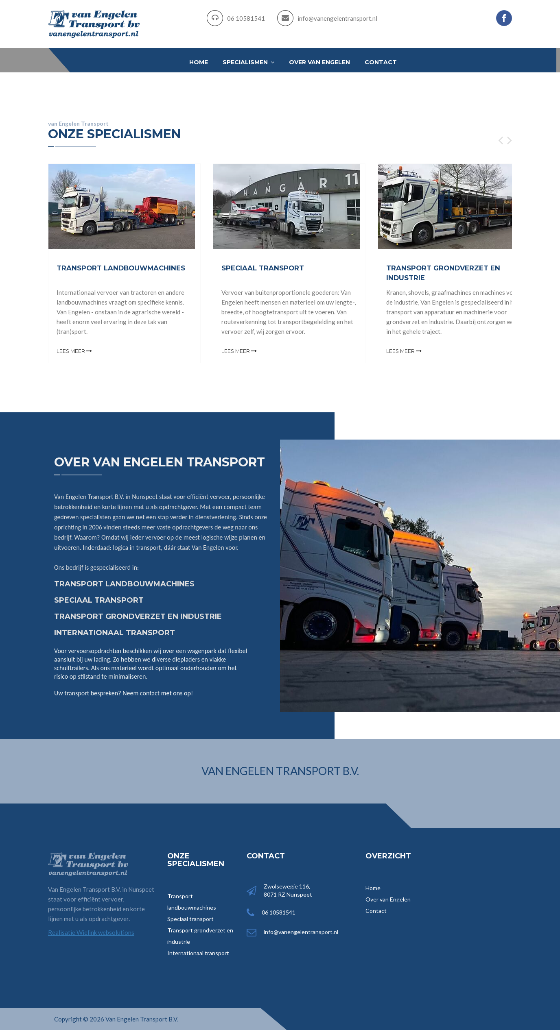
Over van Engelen (319, 62)
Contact (381, 62)
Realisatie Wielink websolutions (91, 932)
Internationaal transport (198, 952)
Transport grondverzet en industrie (200, 935)
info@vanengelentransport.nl (337, 18)
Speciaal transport (190, 918)
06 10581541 (246, 18)
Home (198, 62)
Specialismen (248, 62)
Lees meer (75, 351)
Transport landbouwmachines (191, 901)
